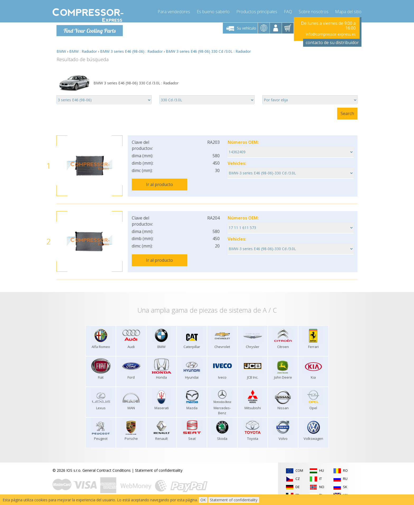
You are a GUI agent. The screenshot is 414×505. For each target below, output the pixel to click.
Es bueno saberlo (213, 10)
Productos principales (256, 10)
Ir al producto (159, 184)
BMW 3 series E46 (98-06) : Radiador (131, 51)
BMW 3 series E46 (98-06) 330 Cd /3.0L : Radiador (208, 51)
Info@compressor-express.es (330, 34)
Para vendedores (174, 10)
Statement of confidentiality (158, 469)
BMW (61, 51)
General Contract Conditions (106, 469)
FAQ (288, 10)
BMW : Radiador (83, 51)
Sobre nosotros (313, 10)
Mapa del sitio (348, 10)
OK (203, 499)
